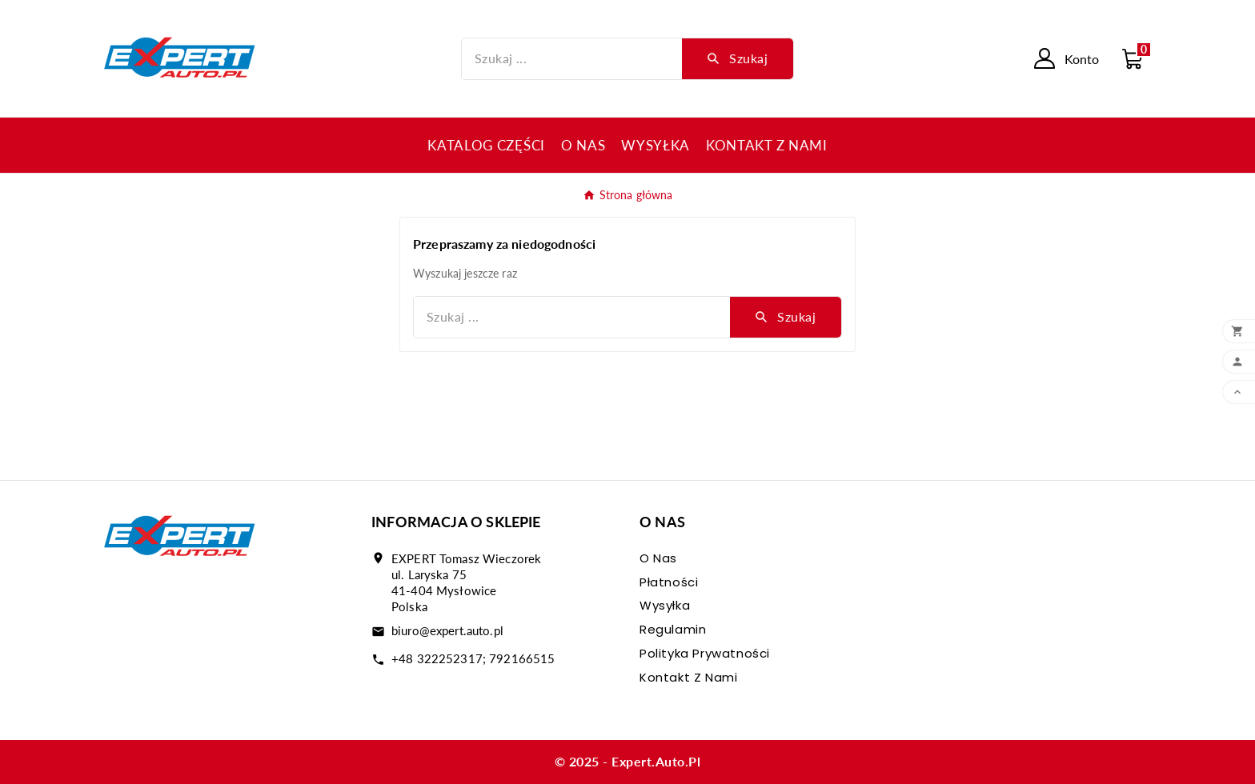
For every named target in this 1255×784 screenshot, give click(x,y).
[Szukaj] (572, 58)
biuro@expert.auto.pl (447, 630)
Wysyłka (665, 605)
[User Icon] (1066, 58)
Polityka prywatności (705, 653)
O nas (658, 558)
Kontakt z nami (688, 677)
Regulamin (673, 629)
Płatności (669, 582)
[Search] (738, 58)
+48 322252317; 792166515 (473, 658)
